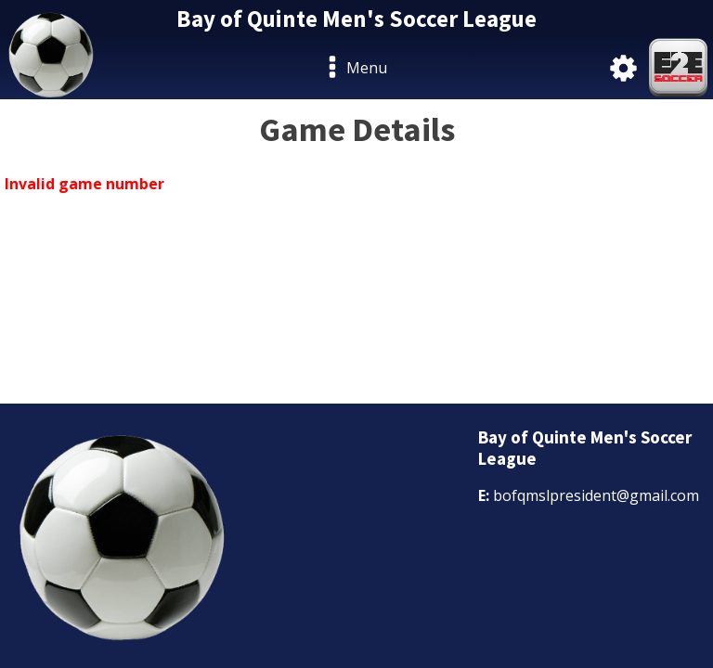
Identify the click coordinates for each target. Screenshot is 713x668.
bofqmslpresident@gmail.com (596, 495)
